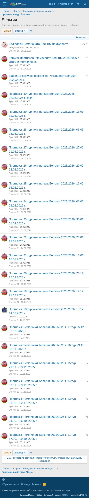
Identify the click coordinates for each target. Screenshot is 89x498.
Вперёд (20, 31)
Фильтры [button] (80, 37)
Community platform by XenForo (27, 491)
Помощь (25, 484)
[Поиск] (85, 4)
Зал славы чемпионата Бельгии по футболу (38, 44)
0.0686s (65, 495)
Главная (36, 484)
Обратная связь (10, 484)
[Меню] (5, 4)
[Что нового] (78, 4)
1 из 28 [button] (7, 31)
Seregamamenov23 (18, 47)
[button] (3, 479)
